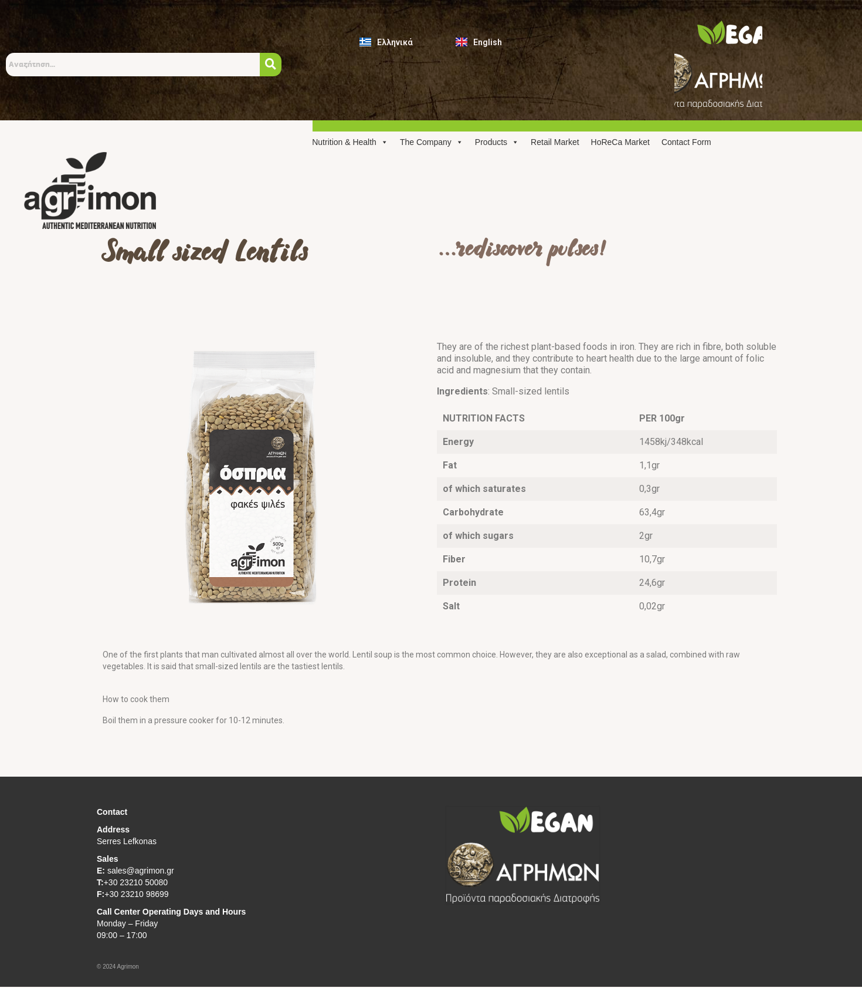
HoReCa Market (620, 142)
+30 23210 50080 (136, 882)
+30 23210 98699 (136, 894)
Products (497, 142)
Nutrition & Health (350, 142)
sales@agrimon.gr (139, 870)
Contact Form (686, 142)
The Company (431, 142)
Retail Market (555, 142)
